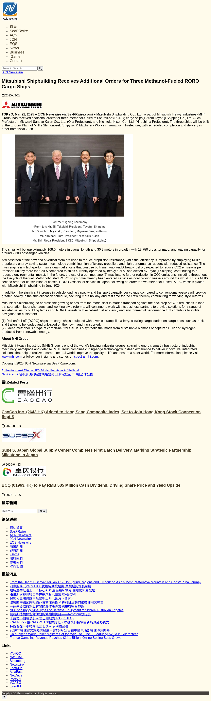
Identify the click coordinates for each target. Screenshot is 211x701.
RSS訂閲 (16, 566)
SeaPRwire (19, 31)
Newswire (17, 664)
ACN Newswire (21, 535)
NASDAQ (16, 657)
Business (17, 52)
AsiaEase (16, 671)
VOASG (15, 682)
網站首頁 (16, 528)
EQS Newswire (21, 542)
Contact (16, 61)
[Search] (40, 68)
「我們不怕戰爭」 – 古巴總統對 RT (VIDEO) (42, 618)
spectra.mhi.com (86, 356)
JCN (13, 39)
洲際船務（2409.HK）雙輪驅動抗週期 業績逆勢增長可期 (50, 586)
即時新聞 (16, 550)
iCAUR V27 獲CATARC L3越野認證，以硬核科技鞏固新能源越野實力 (59, 622)
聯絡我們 (16, 562)
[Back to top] (4, 697)
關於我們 (16, 558)
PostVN (15, 679)
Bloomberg (17, 661)
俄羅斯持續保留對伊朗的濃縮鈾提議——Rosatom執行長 (50, 614)
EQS (13, 44)
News (14, 48)
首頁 (13, 27)
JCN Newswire (12, 72)
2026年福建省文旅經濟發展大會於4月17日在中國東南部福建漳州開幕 (60, 630)
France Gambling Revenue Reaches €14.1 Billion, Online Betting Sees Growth (66, 637)
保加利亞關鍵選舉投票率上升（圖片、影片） (42, 598)
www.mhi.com (12, 356)
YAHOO (15, 653)
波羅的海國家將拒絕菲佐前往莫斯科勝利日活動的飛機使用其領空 (57, 602)
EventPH (16, 686)
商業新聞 (16, 546)
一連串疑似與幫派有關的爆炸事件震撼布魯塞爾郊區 (47, 606)
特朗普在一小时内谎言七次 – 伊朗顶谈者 (39, 626)
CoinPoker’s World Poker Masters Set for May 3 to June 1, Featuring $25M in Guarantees (74, 634)
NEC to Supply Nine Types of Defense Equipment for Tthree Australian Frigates (66, 610)
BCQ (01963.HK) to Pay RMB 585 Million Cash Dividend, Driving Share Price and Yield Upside (91, 485)
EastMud (16, 668)
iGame (15, 56)
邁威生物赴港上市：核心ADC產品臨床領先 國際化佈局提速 (52, 590)
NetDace (16, 675)
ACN (13, 35)
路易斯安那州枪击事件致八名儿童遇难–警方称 (43, 594)
